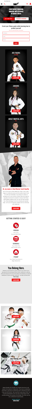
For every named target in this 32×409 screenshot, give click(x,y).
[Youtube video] (16, 291)
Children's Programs (21, 18)
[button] (16, 3)
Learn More (16, 78)
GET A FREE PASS (9, 18)
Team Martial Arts (7, 1)
